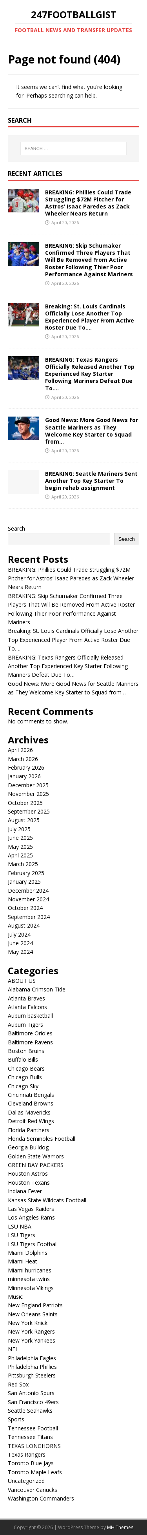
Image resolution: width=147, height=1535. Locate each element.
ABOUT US (22, 980)
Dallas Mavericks (29, 1112)
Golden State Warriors (36, 1156)
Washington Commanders (41, 1498)
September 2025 (29, 811)
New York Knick (27, 1323)
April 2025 (20, 855)
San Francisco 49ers (33, 1402)
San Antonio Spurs (31, 1393)
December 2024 (28, 890)
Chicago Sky (23, 1086)
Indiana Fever (25, 1191)
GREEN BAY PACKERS (36, 1165)
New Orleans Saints (33, 1314)
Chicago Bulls (25, 1077)
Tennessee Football (33, 1428)
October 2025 (25, 802)
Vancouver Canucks (32, 1489)
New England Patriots (35, 1305)
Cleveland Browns (30, 1103)
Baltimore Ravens (30, 1042)
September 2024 (29, 917)
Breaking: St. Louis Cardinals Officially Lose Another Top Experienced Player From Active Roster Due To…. (89, 317)
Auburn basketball (30, 1015)
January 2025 (24, 881)
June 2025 (20, 837)
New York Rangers (31, 1331)
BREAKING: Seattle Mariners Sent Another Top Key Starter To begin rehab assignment (91, 480)
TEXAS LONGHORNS (34, 1446)
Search (16, 528)
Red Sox (18, 1384)
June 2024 (20, 943)
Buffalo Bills (23, 1059)
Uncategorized (26, 1480)
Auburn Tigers (25, 1024)
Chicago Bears (26, 1068)
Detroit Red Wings (31, 1121)
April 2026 (20, 750)
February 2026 (26, 767)
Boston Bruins (26, 1051)
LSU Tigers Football (33, 1244)
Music (15, 1296)
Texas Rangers (26, 1454)
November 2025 (28, 793)
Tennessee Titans (30, 1437)
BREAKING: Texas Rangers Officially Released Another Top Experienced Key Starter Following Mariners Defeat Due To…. (89, 374)
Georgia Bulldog (28, 1147)
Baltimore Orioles (30, 1033)
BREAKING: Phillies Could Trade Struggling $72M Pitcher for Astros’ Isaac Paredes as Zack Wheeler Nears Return (88, 202)
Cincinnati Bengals (31, 1094)
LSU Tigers (21, 1235)
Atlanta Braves (26, 998)
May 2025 (20, 846)
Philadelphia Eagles (32, 1358)
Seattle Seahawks (30, 1410)
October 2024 (25, 908)
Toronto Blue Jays (31, 1463)
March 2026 (23, 759)
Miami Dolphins (27, 1252)
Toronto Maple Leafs (35, 1472)
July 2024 (19, 934)
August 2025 (24, 820)
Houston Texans (29, 1182)
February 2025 (26, 873)
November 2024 (28, 899)
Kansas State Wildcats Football (47, 1200)
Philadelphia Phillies (32, 1366)
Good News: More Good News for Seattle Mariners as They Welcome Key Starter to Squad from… (91, 430)
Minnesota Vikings (31, 1288)
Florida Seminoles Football (41, 1138)
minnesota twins (29, 1279)
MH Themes (120, 1527)
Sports (16, 1419)
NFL (13, 1349)
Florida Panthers (28, 1130)
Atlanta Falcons (27, 1007)
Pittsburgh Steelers (32, 1375)
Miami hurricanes (29, 1270)
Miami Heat (22, 1261)
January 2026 (24, 776)
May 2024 (20, 951)
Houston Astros (28, 1173)
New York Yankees (31, 1340)
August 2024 (24, 925)
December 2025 (28, 785)
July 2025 (19, 829)
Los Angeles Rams (31, 1217)
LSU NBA (19, 1226)
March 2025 (23, 864)
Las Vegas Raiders (31, 1208)
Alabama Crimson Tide (36, 989)
